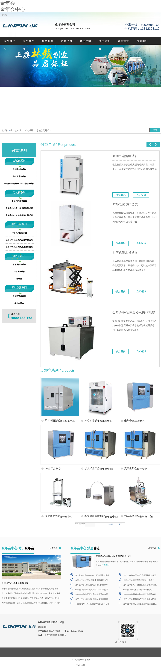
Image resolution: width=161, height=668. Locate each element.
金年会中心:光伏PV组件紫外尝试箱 (19, 183)
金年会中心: (69, 421)
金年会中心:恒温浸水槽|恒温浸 (133, 312)
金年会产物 (29, 45)
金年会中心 (12, 9)
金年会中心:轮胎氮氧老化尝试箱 (19, 215)
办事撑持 (123, 41)
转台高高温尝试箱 (19, 233)
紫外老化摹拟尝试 (125, 204)
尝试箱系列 (19, 160)
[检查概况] (105, 565)
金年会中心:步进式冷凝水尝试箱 (19, 240)
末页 (120, 524)
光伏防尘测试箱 (19, 169)
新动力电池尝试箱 (125, 156)
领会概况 (120, 195)
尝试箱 (5, 130)
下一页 (110, 524)
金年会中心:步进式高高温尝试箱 (19, 247)
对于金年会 (104, 45)
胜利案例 (47, 41)
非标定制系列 (18, 224)
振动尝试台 (19, 303)
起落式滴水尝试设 (125, 252)
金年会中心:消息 (85, 548)
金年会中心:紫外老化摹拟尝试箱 (19, 208)
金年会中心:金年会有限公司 (15, 583)
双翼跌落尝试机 (19, 296)
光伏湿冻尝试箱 (19, 176)
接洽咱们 (142, 41)
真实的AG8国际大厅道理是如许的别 (113, 556)
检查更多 (53, 548)
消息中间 (66, 41)
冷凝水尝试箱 (19, 272)
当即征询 (141, 195)
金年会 (7, 3)
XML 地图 (74, 660)
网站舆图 (42, 627)
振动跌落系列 (18, 287)
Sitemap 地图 (85, 660)
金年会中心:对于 (18, 548)
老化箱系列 (19, 192)
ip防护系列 (29, 130)
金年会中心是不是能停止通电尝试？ (138, 590)
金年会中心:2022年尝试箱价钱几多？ (138, 580)
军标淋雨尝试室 (19, 264)
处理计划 (85, 41)
